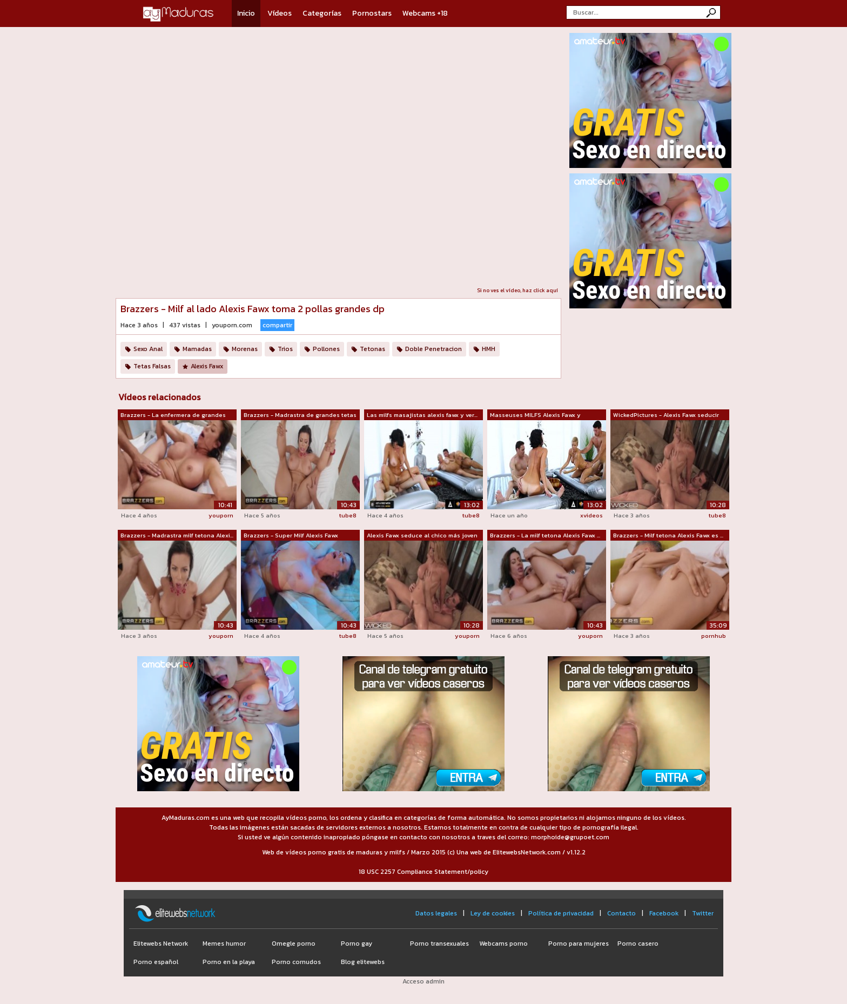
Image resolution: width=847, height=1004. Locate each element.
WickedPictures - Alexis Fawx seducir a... (666, 415)
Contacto (621, 913)
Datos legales (436, 913)
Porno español (155, 962)
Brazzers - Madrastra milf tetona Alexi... (176, 535)
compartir (277, 325)
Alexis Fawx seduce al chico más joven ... (422, 536)
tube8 (348, 515)
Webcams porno (503, 943)
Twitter (703, 913)
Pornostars (372, 13)
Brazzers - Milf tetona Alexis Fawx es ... (668, 535)
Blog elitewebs (363, 962)
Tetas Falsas (152, 366)
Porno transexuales (439, 943)
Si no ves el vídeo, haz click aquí (517, 290)
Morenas (245, 349)
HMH (488, 349)
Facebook (663, 913)
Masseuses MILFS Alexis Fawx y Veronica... (535, 415)
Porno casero (637, 943)
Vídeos (279, 13)
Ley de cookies (492, 913)
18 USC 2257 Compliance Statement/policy (423, 872)
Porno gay (356, 943)
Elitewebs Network (160, 943)
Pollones (326, 349)
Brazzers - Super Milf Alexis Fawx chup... (291, 536)
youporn (221, 515)
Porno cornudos (296, 962)
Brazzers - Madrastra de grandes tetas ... (300, 415)
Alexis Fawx (207, 366)
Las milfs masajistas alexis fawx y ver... (422, 414)
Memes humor (224, 943)
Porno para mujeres (578, 943)
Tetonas (372, 349)
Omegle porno (293, 943)
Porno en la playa (229, 962)
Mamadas (197, 349)
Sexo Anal (148, 349)
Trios (285, 349)
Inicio (246, 13)
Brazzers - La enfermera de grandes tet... (173, 415)
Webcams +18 (425, 13)
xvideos (591, 515)
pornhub (713, 635)
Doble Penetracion (433, 349)
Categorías (321, 13)
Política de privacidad (561, 913)
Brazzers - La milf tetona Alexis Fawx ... (545, 535)
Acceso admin (423, 981)
